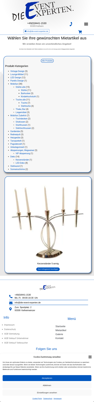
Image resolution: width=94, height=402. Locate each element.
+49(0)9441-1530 (36, 21)
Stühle (24, 90)
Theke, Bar (20, 109)
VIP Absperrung (23, 153)
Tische (24, 103)
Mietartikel (60, 330)
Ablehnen (47, 385)
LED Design (15, 77)
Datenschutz (47, 398)
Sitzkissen (20, 122)
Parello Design (17, 80)
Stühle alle (20, 87)
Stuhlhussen (21, 125)
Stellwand (15, 166)
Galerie (59, 334)
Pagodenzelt (16, 144)
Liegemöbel (21, 112)
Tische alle (21, 99)
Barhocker (25, 93)
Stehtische (26, 106)
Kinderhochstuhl (28, 96)
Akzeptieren (47, 378)
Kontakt (59, 338)
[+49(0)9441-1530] (70, 21)
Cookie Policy (37, 398)
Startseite (60, 326)
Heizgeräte (15, 137)
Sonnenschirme (17, 169)
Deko (12, 156)
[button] (90, 357)
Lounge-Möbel (17, 74)
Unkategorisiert (17, 147)
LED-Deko (20, 163)
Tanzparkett (15, 141)
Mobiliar (14, 84)
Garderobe (15, 131)
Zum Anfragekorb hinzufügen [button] (48, 269)
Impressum (58, 398)
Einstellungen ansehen (47, 392)
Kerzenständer (22, 160)
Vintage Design (17, 71)
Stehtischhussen (23, 128)
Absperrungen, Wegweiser (22, 150)
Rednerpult (15, 134)
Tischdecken (21, 118)
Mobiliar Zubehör (18, 115)
